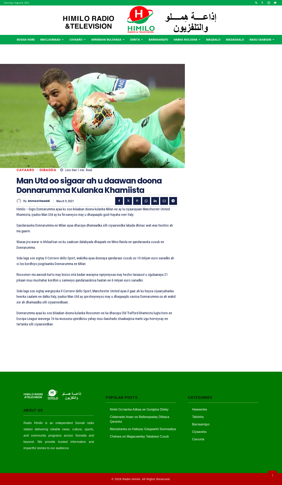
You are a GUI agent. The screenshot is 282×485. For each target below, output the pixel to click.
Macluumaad (52, 39)
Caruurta (198, 439)
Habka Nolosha (187, 39)
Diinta (136, 39)
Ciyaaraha (199, 431)
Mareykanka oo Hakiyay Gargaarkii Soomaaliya (143, 429)
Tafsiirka (198, 417)
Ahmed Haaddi (39, 201)
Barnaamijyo (158, 39)
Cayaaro (77, 39)
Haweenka (199, 409)
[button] (256, 2)
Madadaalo (235, 39)
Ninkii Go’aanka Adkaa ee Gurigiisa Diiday (139, 409)
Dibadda (48, 170)
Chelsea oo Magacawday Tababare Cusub (139, 436)
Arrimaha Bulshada (108, 39)
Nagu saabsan (261, 39)
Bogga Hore (26, 39)
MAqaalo (213, 39)
